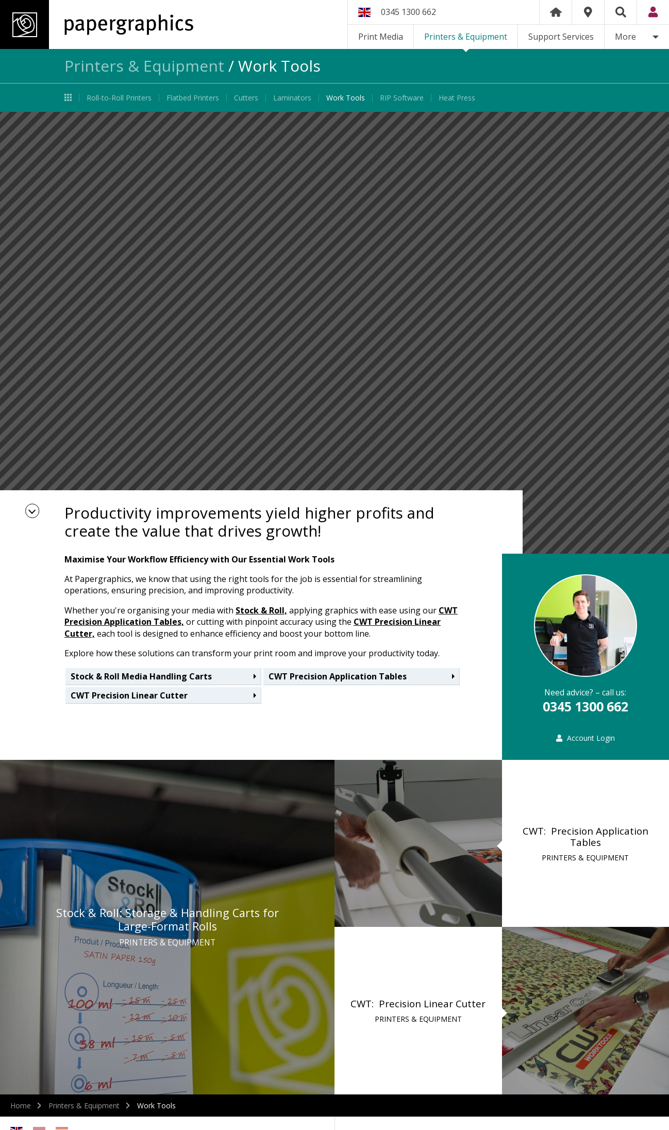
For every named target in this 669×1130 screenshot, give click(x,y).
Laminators (292, 98)
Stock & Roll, (261, 610)
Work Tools (345, 98)
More (625, 36)
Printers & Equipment (465, 36)
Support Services (561, 36)
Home (556, 12)
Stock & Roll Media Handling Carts (141, 676)
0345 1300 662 (408, 12)
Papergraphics (96, 24)
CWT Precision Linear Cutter (129, 695)
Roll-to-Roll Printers (119, 98)
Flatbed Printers (192, 98)
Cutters (246, 98)
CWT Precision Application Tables (338, 676)
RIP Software (402, 98)
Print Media (380, 36)
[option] (334, 333)
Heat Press (457, 98)
